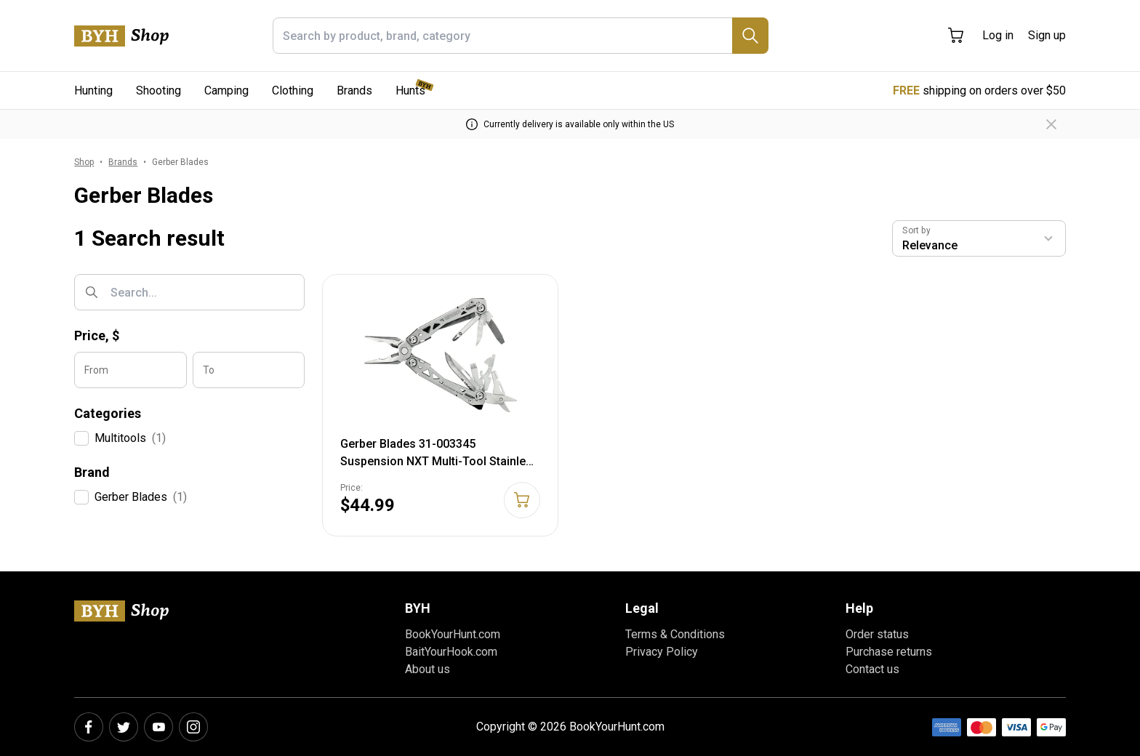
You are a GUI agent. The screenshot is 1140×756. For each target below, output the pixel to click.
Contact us (872, 669)
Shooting (158, 90)
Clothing (292, 90)
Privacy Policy (661, 652)
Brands (354, 90)
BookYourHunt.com (452, 634)
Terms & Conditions (675, 634)
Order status (877, 634)
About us (427, 669)
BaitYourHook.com (451, 652)
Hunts (410, 90)
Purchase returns (889, 652)
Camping (226, 90)
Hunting (93, 90)
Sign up (1047, 35)
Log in (997, 35)
